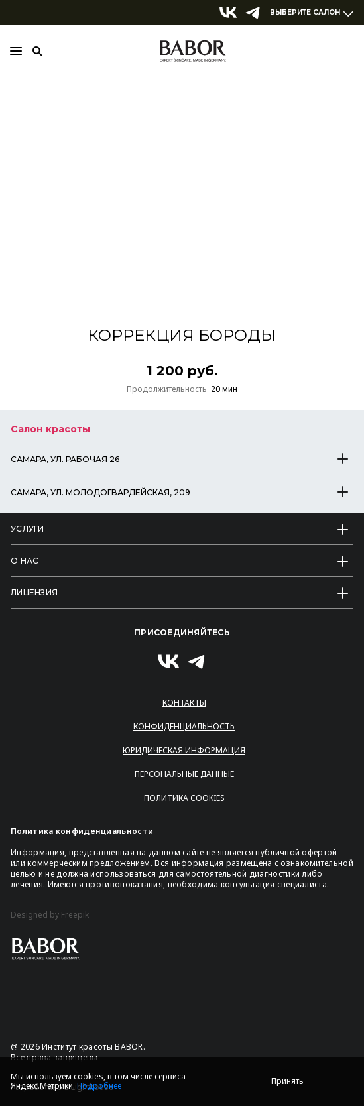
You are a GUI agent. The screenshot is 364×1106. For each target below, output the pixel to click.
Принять (287, 1081)
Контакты (184, 702)
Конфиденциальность (184, 726)
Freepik (75, 915)
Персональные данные (184, 774)
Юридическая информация (184, 750)
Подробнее (99, 1085)
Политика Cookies (184, 798)
